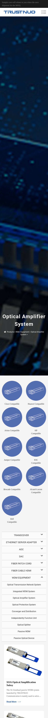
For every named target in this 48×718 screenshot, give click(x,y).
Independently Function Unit (24, 618)
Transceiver (21, 535)
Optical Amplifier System (24, 598)
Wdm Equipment (22, 332)
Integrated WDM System (24, 591)
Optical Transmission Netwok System (24, 584)
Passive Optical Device (24, 638)
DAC (21, 556)
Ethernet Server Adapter (21, 542)
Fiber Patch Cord (21, 563)
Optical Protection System (24, 604)
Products (10, 332)
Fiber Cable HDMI (21, 570)
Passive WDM (24, 631)
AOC (21, 549)
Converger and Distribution (24, 611)
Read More (14, 702)
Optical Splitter (24, 625)
